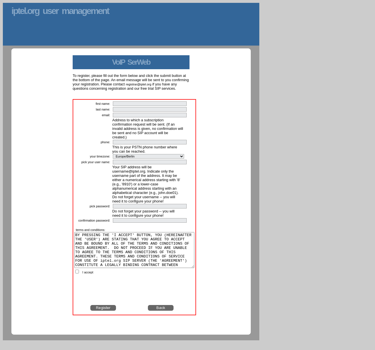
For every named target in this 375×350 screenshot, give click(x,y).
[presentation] (134, 296)
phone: (105, 142)
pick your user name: (95, 162)
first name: (103, 103)
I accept (87, 279)
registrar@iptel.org (138, 84)
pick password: (100, 206)
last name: (103, 109)
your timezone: (100, 156)
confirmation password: (94, 220)
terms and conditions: (90, 230)
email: (106, 115)
